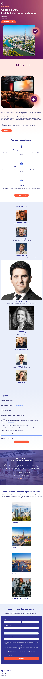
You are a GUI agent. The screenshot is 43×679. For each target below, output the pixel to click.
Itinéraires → (21, 478)
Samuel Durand (19, 405)
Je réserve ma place (8, 21)
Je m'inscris (6, 130)
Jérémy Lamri (11, 422)
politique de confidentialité (13, 655)
